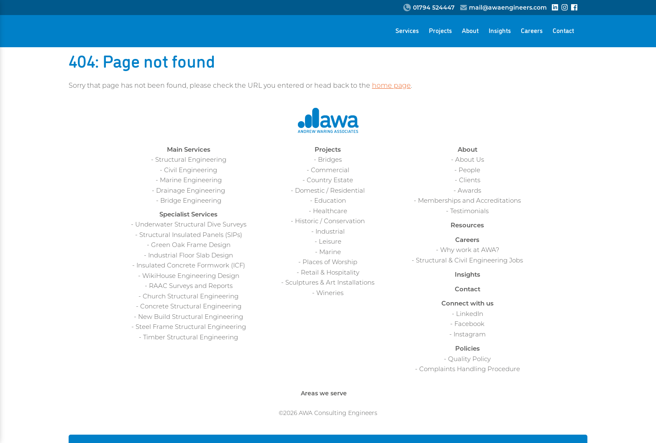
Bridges (330, 160)
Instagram (470, 335)
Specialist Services (188, 215)
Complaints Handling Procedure (469, 370)
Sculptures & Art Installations (329, 283)
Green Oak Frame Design (191, 245)
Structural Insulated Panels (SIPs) (190, 235)
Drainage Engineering (190, 191)
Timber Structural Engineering (190, 338)
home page (391, 86)
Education (330, 201)
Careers (532, 30)
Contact (563, 30)
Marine (330, 253)
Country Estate (330, 181)
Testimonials (469, 212)
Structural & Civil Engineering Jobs (469, 261)
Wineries (329, 293)
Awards (469, 191)
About (470, 30)
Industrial (330, 232)
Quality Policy (469, 359)
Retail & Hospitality (330, 273)
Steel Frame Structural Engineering (191, 327)
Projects (440, 30)
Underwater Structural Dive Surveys (190, 225)
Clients (469, 181)
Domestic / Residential (330, 191)
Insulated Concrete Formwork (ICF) (190, 266)
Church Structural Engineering (190, 297)
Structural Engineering (190, 160)
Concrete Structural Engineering (190, 307)
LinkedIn (469, 314)
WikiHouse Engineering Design (190, 276)
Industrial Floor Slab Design (190, 256)
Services (407, 30)
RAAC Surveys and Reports (191, 286)
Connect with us (467, 304)
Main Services (188, 150)
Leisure (330, 242)
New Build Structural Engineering (190, 317)
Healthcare (330, 212)
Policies (467, 349)
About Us (469, 160)
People (469, 171)
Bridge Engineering (190, 201)
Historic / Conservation (330, 222)
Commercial (330, 171)
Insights (500, 30)
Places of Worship (329, 263)
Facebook (469, 324)
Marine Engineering (191, 181)
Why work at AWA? (469, 250)
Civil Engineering (190, 171)
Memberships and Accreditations (469, 201)
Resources (467, 226)
